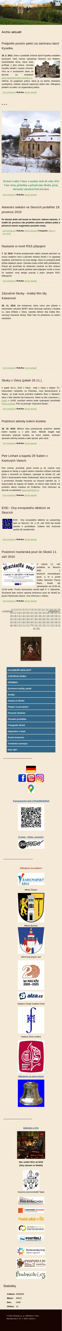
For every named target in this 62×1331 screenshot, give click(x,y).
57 (19, 622)
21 (32, 612)
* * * (4, 105)
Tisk (36, 1316)
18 (19, 612)
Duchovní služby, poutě (19, 688)
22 (36, 612)
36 (40, 616)
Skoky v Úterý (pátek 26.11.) (22, 380)
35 (36, 616)
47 (32, 619)
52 (52, 619)
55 (11, 622)
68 (11, 625)
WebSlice (29, 1316)
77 (48, 625)
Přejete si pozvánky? (18, 707)
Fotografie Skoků (16, 725)
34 (32, 616)
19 (23, 612)
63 (44, 622)
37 (44, 616)
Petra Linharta (8, 403)
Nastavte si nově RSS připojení (24, 246)
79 (56, 625)
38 (48, 616)
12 (47, 609)
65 (52, 622)
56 (15, 622)
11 (43, 609)
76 (44, 625)
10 (39, 609)
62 (40, 622)
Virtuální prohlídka (17, 719)
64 (48, 622)
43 (15, 619)
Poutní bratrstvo (16, 737)
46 (27, 619)
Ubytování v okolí (16, 731)
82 (38, 628)
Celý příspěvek (8, 92)
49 (40, 619)
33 (27, 616)
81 (34, 628)
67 (60, 622)
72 (27, 625)
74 (36, 625)
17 (15, 612)
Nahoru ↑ (32, 1319)
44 (19, 619)
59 (27, 622)
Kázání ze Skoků (16, 700)
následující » (54, 611)
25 (48, 612)
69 (15, 625)
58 (23, 622)
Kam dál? (12, 749)
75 (40, 625)
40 (56, 616)
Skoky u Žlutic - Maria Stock (26, 4)
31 (19, 616)
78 (52, 625)
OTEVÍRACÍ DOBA (17, 676)
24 (44, 612)
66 (56, 622)
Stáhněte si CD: (31, 1128)
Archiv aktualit (31, 92)
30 (15, 616)
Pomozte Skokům (16, 713)
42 (11, 619)
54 (60, 619)
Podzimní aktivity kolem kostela (24, 421)
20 (27, 612)
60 (32, 622)
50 (44, 619)
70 (19, 625)
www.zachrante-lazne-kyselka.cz (17, 78)
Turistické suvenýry (17, 743)
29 (11, 616)
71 (23, 625)
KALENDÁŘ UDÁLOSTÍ (19, 670)
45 (23, 619)
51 (48, 619)
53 (56, 619)
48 (36, 619)
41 (60, 616)
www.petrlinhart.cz (30, 490)
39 (52, 616)
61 (36, 622)
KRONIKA (13, 682)
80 (60, 625)
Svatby (11, 694)
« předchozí (7, 611)
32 (23, 616)
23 (40, 612)
